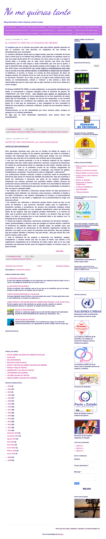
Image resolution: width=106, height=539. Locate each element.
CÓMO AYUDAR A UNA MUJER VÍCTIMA (86, 30)
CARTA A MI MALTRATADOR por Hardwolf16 (23, 294)
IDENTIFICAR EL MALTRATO (56, 27)
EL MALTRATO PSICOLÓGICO (18, 286)
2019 (9, 404)
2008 (9, 460)
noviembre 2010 (13, 436)
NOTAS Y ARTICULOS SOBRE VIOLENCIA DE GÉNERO (29, 132)
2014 (9, 418)
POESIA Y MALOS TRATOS (17, 368)
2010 (9, 430)
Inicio (40, 266)
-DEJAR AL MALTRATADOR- (64, 30)
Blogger (60, 534)
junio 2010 (11, 445)
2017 (9, 410)
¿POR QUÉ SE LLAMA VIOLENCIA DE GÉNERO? (32, 27)
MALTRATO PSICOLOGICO (17, 362)
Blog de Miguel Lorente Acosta (87, 173)
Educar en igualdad (83, 180)
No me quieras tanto (37, 11)
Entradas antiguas (62, 266)
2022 (9, 395)
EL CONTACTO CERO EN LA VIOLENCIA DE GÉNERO (31, 43)
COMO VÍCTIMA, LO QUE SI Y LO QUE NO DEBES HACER (82, 27)
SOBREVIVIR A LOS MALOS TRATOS (20, 370)
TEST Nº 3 (79, 451)
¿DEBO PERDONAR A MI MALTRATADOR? (86, 33)
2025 (9, 386)
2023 (9, 392)
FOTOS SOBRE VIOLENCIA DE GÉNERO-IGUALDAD (26, 355)
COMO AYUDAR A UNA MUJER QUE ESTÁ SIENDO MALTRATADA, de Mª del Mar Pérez (38, 302)
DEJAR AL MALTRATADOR (24, 310)
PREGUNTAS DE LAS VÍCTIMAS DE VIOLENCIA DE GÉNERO (21, 33)
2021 (9, 398)
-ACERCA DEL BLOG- (11, 27)
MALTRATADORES (14, 360)
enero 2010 (11, 453)
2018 (9, 407)
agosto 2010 (11, 439)
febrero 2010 (12, 450)
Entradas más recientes (14, 266)
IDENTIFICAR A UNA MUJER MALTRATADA (42, 30)
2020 (9, 401)
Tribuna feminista (82, 192)
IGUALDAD (11, 357)
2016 (9, 413)
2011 (9, 427)
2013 (9, 421)
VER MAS (59, 251)
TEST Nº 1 (79, 446)
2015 (9, 416)
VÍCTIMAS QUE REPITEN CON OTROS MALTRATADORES (56, 33)
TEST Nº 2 (79, 448)
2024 (9, 389)
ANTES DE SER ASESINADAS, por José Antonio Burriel (31, 142)
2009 (9, 457)
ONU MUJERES (81, 189)
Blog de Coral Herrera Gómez (86, 170)
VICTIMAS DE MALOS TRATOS (58, 132)
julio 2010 (10, 442)
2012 (9, 424)
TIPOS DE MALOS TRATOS (25, 319)
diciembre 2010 (12, 433)
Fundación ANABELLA (84, 187)
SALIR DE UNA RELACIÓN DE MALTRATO (16, 30)
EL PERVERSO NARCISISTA (17, 278)
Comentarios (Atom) (23, 269)
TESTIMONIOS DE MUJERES (17, 373)
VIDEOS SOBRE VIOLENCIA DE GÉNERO (22, 378)
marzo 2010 (11, 448)
